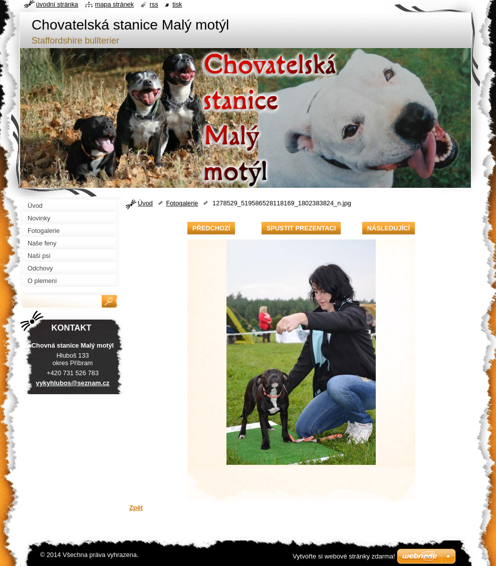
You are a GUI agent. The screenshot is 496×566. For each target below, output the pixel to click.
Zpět (136, 507)
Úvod (145, 203)
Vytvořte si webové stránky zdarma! (344, 556)
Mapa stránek (114, 4)
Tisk (177, 4)
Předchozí (211, 228)
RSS (154, 4)
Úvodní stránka (57, 4)
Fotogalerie (182, 203)
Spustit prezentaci (301, 228)
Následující (388, 228)
